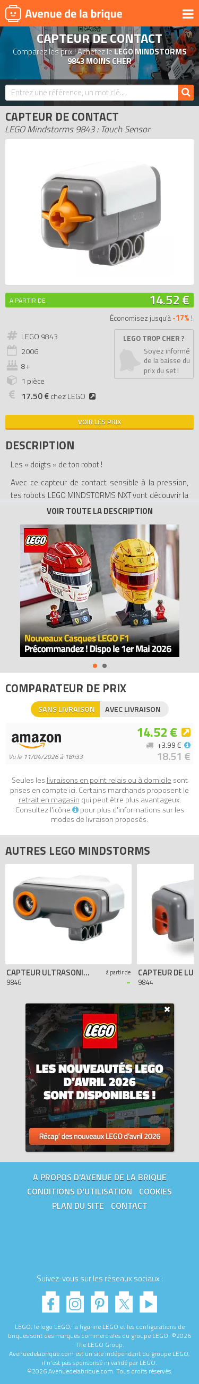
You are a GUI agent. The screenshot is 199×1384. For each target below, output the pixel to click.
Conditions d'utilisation (79, 1191)
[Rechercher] (186, 93)
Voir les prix (99, 422)
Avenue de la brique (63, 13)
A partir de (28, 300)
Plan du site (78, 1205)
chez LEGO (60, 396)
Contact (129, 1205)
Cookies (155, 1191)
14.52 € (169, 299)
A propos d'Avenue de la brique (100, 1177)
